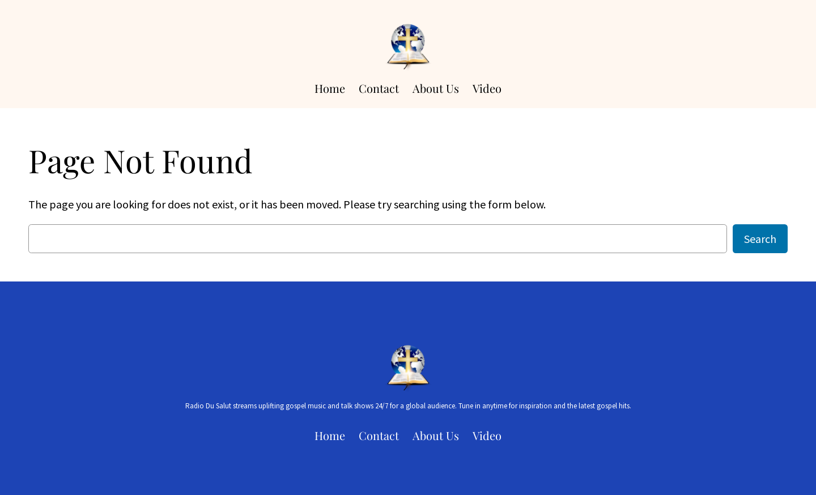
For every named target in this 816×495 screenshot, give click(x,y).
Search (760, 239)
